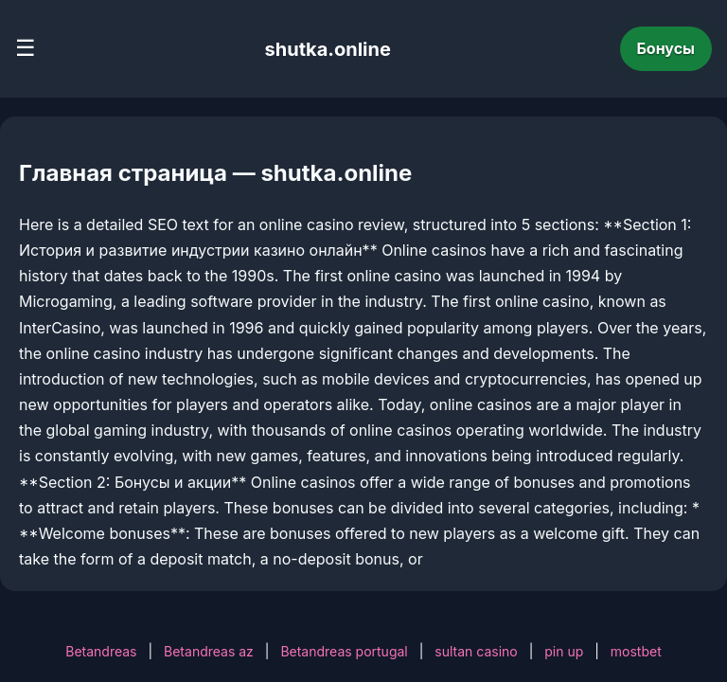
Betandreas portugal (343, 651)
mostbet (636, 651)
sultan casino (475, 651)
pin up (563, 651)
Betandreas (100, 651)
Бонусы (666, 48)
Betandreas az (209, 651)
